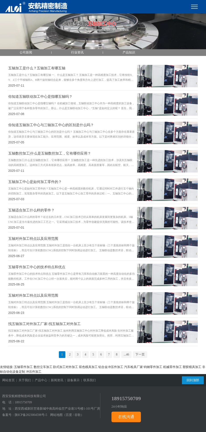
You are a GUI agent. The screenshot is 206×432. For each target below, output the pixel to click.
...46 (126, 354)
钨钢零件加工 (153, 367)
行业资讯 (77, 52)
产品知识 (129, 52)
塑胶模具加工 (192, 367)
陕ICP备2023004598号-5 (31, 415)
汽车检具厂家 (133, 367)
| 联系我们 (88, 380)
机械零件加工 (172, 367)
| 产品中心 (39, 380)
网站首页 (8, 380)
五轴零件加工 (23, 367)
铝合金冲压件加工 (110, 367)
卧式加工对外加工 (65, 367)
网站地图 (56, 415)
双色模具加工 (88, 367)
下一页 (140, 354)
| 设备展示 (71, 380)
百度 (69, 415)
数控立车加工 (43, 367)
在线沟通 (126, 417)
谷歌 (77, 415)
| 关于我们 (23, 380)
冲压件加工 (33, 371)
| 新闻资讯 (55, 380)
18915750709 (23, 402)
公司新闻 (26, 52)
